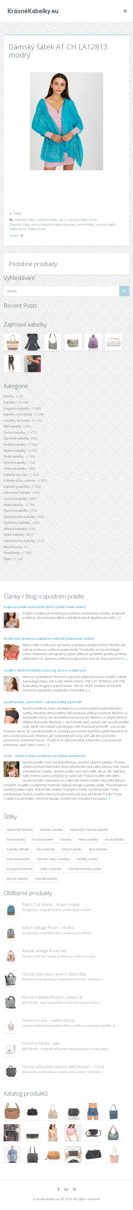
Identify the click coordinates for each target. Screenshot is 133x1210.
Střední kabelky (15, 528)
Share (16, 235)
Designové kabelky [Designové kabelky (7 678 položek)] (20, 869)
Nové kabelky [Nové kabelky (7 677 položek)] (16, 839)
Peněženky (12, 552)
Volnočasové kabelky (19, 540)
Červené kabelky (16, 438)
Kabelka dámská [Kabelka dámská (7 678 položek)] (51, 830)
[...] (118, 617)
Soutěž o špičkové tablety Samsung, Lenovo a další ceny (45, 670)
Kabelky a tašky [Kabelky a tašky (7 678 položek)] (87, 859)
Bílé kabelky (13, 426)
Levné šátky (85, 224)
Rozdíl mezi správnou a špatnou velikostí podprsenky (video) (49, 638)
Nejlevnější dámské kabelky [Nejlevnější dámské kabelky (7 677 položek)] (89, 830)
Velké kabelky (14, 534)
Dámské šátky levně (82, 220)
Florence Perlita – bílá (40, 1043)
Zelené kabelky (15, 468)
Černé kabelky (14, 432)
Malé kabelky (13, 504)
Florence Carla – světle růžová (48, 1020)
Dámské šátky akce (51, 220)
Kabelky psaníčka (17, 486)
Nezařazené (13, 547)
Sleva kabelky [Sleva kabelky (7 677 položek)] (45, 849)
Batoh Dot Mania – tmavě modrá (50, 904)
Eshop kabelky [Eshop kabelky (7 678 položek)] (72, 849)
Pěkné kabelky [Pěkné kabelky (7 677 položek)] (88, 839)
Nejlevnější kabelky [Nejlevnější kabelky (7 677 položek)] (20, 830)
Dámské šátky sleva (24, 224)
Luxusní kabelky (16, 498)
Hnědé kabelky (15, 444)
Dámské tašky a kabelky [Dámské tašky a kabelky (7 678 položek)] (53, 859)
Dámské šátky (25, 220)
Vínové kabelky (15, 462)
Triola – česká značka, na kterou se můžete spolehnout (44, 756)
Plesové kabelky (16, 510)
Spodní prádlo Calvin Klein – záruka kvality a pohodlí (42, 702)
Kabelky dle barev (17, 420)
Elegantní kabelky (17, 408)
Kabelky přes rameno (20, 480)
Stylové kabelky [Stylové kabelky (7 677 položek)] (17, 879)
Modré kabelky (15, 450)
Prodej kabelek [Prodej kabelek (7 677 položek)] (43, 839)
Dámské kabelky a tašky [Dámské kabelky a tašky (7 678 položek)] (84, 869)
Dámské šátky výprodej (58, 224)
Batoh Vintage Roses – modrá (48, 927)
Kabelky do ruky (16, 474)
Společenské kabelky (19, 516)
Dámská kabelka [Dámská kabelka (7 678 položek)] (18, 859)
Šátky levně (18, 229)
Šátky (18, 213)
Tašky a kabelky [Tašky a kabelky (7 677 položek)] (50, 869)
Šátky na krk (37, 229)
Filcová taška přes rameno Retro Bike (54, 974)
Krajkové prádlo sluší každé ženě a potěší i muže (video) (45, 607)
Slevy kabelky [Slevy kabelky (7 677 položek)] (98, 849)
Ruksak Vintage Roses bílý (44, 950)
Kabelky (10, 402)
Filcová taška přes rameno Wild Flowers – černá (63, 1066)
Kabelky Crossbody (18, 414)
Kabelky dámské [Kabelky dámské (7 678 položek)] (18, 849)
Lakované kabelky (17, 492)
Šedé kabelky (14, 456)
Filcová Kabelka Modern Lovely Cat (52, 997)
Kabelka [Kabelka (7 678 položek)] (65, 839)
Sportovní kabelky (17, 522)
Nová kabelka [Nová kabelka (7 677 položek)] (114, 839)
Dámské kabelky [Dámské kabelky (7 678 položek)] (46, 879)
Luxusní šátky (106, 224)
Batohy (9, 396)
